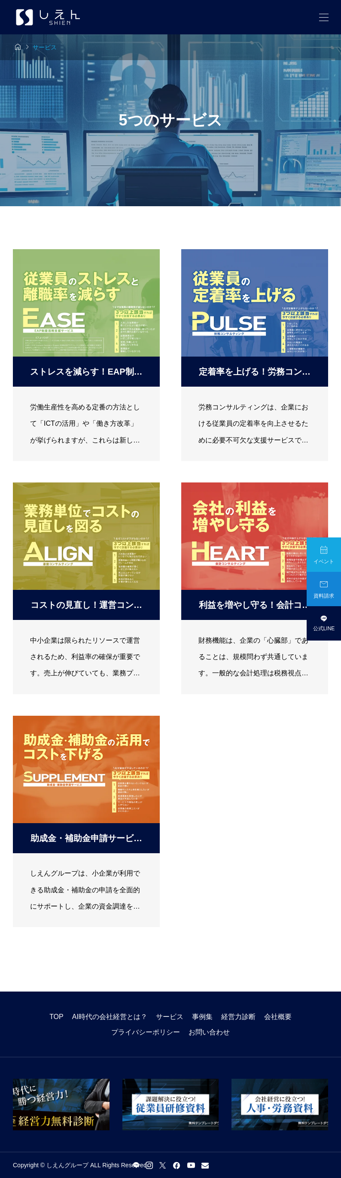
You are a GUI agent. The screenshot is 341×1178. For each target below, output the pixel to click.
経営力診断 (238, 1016)
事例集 (202, 1016)
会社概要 (278, 1016)
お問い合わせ (209, 1032)
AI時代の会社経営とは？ (109, 1016)
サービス (169, 1016)
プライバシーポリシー (145, 1032)
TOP (56, 1016)
